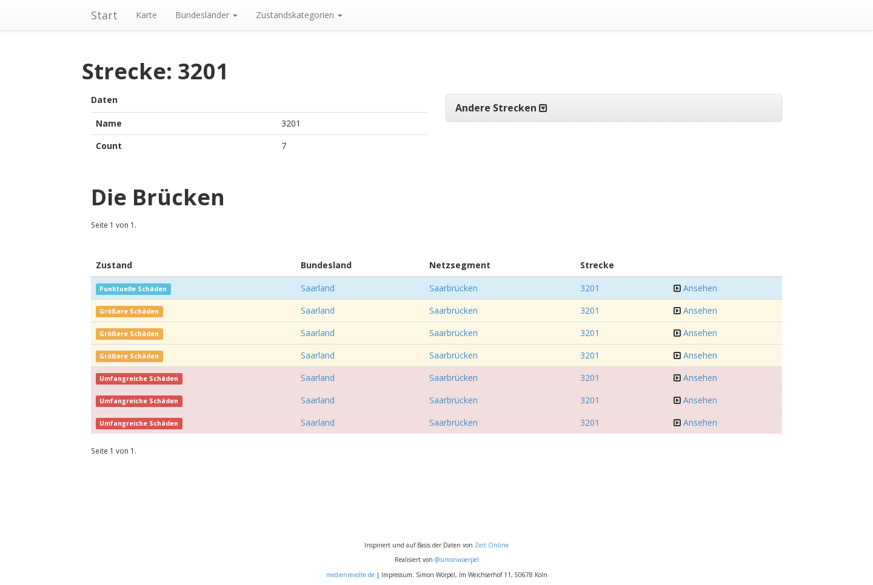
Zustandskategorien (299, 15)
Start (104, 15)
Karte (146, 15)
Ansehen (700, 288)
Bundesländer (206, 15)
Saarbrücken (453, 288)
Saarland (318, 288)
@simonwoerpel (457, 559)
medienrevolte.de (350, 574)
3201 (590, 288)
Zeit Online (492, 545)
